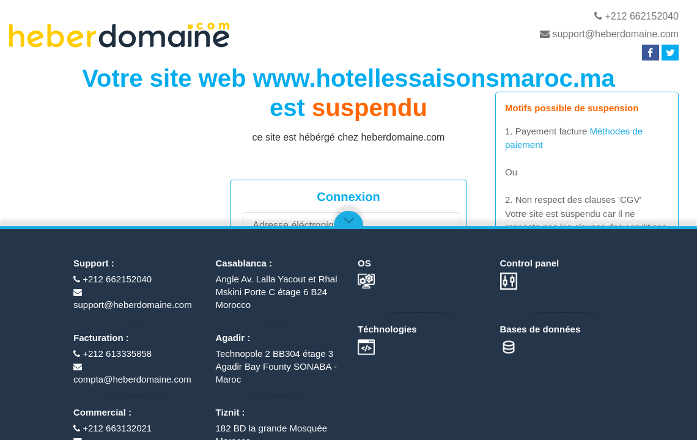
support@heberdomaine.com (609, 34)
